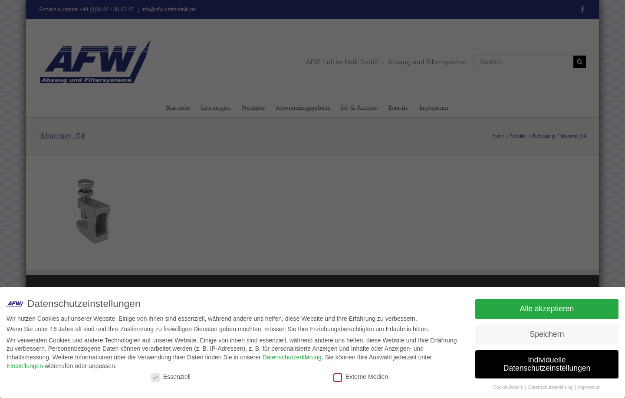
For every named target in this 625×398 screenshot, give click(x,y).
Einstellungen (25, 365)
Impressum (589, 387)
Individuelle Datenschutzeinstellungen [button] (546, 364)
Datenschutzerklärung (292, 357)
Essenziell (171, 376)
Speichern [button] (547, 334)
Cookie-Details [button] (508, 387)
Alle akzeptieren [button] (547, 308)
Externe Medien (360, 376)
